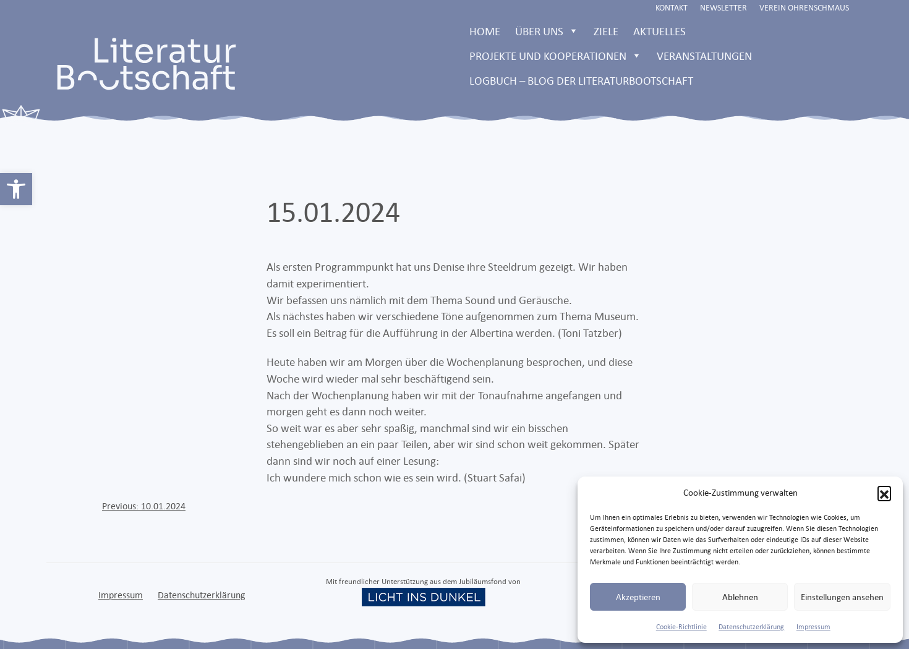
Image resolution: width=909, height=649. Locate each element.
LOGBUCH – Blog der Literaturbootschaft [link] (581, 80)
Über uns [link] (547, 31)
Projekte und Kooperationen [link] (555, 55)
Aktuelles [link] (659, 31)
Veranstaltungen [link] (704, 55)
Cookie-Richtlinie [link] (681, 626)
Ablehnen (740, 597)
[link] (16, 189)
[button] (884, 492)
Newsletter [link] (723, 7)
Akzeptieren (638, 597)
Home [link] (484, 31)
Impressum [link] (813, 626)
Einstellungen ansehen (842, 597)
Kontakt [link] (671, 7)
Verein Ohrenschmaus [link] (804, 7)
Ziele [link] (606, 31)
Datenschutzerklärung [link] (751, 626)
